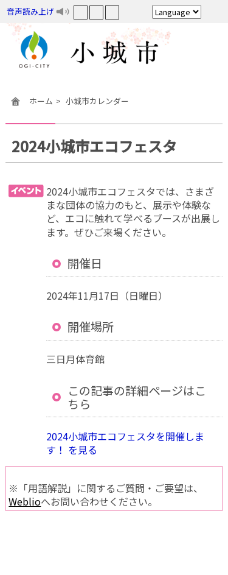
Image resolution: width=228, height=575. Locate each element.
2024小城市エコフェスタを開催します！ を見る (125, 443)
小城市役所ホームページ (114, 51)
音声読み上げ (30, 11)
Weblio (25, 501)
